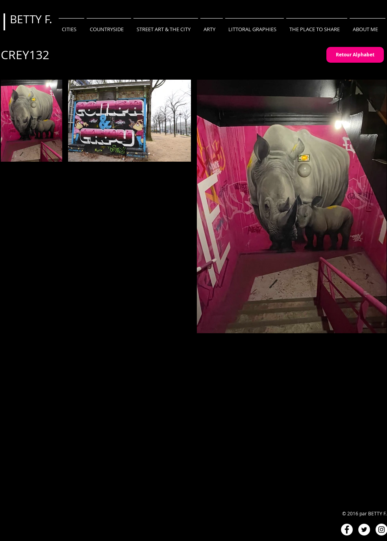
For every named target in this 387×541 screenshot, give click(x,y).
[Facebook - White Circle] (347, 529)
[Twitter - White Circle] (364, 529)
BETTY (27, 19)
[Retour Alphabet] (355, 55)
